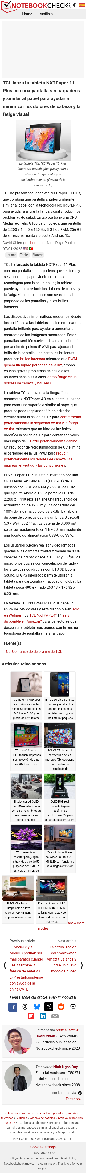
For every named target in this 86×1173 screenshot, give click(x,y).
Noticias (21, 1118)
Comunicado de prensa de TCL (37, 651)
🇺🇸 (25, 249)
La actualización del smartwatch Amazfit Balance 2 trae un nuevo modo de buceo (61, 959)
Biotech (37, 255)
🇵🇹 (31, 249)
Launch (11, 255)
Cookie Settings (43, 1147)
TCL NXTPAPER (42, 615)
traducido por (35, 243)
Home (27, 14)
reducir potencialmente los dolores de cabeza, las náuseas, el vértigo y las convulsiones (38, 459)
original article (67, 1030)
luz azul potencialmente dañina (52, 441)
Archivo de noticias (42, 1118)
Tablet (24, 255)
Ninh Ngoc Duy (65, 1067)
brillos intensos (32, 359)
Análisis (46, 14)
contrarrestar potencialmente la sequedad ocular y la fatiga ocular (42, 423)
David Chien (45, 1036)
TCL (7, 651)
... (80, 14)
